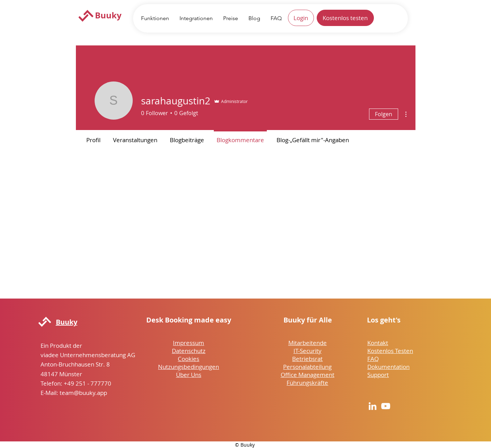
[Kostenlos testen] (345, 18)
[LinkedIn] (372, 406)
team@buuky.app (83, 393)
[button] (155, 18)
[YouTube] (385, 406)
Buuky (108, 15)
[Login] (301, 18)
